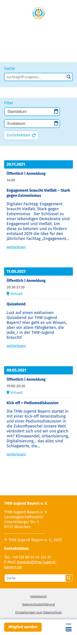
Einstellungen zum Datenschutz (38, 613)
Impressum (38, 596)
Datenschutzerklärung (38, 605)
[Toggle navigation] (68, 627)
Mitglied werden (22, 627)
